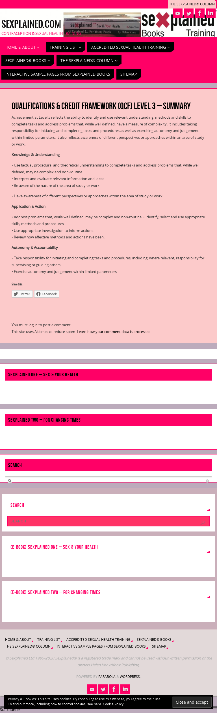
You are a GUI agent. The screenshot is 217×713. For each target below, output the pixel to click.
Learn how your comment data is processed (114, 331)
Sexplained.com (31, 24)
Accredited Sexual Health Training (98, 639)
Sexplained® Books (154, 639)
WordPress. (130, 676)
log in (33, 324)
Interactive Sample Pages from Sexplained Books (101, 646)
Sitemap (159, 646)
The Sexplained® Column (192, 4)
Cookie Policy (113, 704)
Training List (48, 639)
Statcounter (10, 709)
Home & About (18, 639)
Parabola (107, 676)
